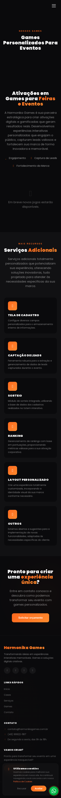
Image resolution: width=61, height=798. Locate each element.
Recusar (21, 788)
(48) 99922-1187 (15, 734)
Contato (9, 712)
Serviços (8, 700)
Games (8, 706)
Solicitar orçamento (30, 617)
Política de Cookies (22, 781)
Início (7, 689)
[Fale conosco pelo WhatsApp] (53, 791)
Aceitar (38, 788)
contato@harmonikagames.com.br (26, 729)
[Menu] (54, 6)
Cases (7, 694)
